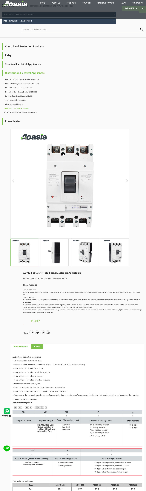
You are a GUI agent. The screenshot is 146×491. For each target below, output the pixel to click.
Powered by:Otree (112, 486)
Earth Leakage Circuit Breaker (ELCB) (18, 112)
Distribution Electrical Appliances (18, 81)
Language (135, 3)
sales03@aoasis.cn (110, 375)
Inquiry (106, 121)
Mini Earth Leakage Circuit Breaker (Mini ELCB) (19, 98)
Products (71, 3)
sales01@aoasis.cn (75, 375)
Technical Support (97, 3)
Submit (94, 416)
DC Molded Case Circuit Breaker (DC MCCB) (21, 108)
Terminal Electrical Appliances (16, 68)
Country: (103, 394)
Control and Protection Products (18, 46)
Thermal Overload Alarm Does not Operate (20, 128)
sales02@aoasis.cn (92, 375)
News (111, 3)
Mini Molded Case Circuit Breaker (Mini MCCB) (19, 91)
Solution (81, 3)
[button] (47, 61)
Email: (51, 394)
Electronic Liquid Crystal (14, 120)
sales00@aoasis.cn (57, 375)
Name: (51, 387)
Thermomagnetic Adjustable (15, 116)
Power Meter (12, 137)
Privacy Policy (125, 486)
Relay (8, 57)
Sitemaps (135, 486)
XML (142, 486)
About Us (59, 3)
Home (50, 3)
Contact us (121, 3)
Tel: (102, 387)
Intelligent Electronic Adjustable (17, 124)
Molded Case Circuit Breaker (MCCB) (18, 104)
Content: (52, 402)
